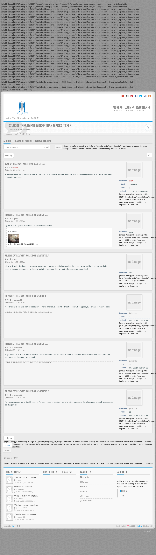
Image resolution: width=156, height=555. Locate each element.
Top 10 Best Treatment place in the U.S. (29, 496)
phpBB (13, 526)
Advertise (84, 477)
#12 (8, 259)
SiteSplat (139, 526)
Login (129, 107)
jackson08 (18, 300)
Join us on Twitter (57, 472)
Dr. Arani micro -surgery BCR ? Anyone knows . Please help (37, 477)
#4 (8, 167)
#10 (8, 219)
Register (143, 107)
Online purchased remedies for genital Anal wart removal (36, 505)
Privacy (84, 482)
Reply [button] (8, 155)
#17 (8, 348)
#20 (8, 395)
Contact (84, 496)
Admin (15, 167)
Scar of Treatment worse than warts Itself (29, 141)
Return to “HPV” (11, 458)
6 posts (58, 147)
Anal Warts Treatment (23, 486)
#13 (8, 300)
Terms (83, 491)
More (117, 107)
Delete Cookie (86, 501)
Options (7, 445)
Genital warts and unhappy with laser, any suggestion (35, 514)
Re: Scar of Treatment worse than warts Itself (27, 215)
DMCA (83, 486)
